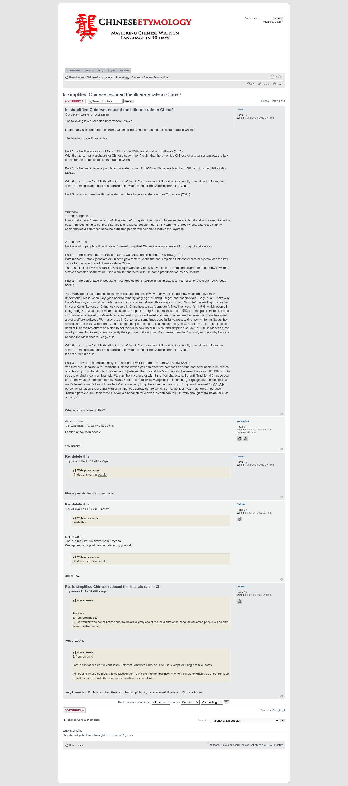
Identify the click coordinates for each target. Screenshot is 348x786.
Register (266, 84)
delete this (74, 421)
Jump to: (203, 720)
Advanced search (273, 21)
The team (213, 745)
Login (280, 84)
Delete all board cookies (235, 745)
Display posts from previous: (144, 702)
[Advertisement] (174, 763)
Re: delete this (77, 456)
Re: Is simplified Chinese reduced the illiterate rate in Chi (113, 587)
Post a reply (74, 101)
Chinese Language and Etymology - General (114, 77)
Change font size (279, 76)
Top (281, 414)
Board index (76, 77)
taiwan (74, 114)
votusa (75, 591)
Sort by (186, 702)
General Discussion (156, 77)
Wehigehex (77, 426)
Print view (272, 76)
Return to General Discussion (83, 719)
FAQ (253, 84)
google (96, 432)
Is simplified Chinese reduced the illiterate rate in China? (122, 94)
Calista (75, 509)
